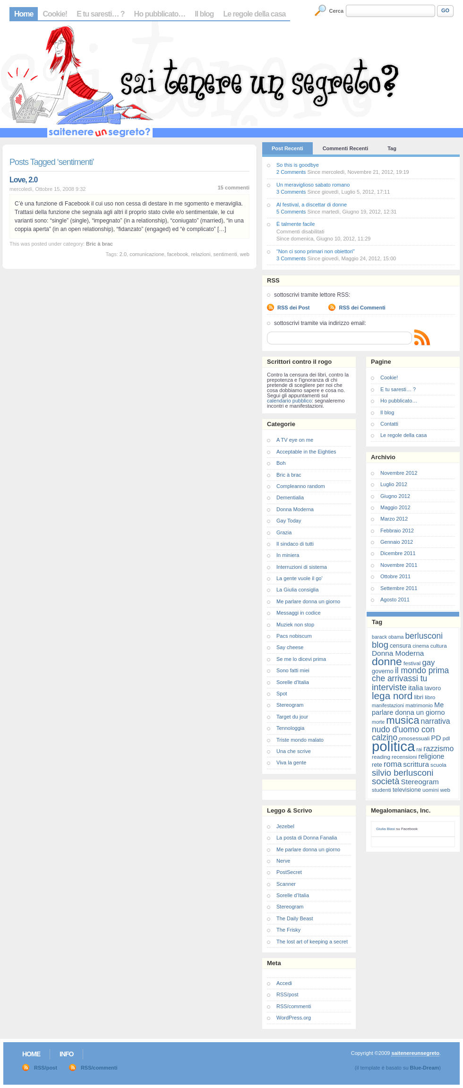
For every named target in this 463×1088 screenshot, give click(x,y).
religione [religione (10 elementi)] (431, 756)
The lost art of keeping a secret (312, 941)
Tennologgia (290, 728)
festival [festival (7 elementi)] (411, 663)
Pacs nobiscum (294, 636)
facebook (178, 254)
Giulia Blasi (385, 829)
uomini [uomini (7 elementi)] (430, 790)
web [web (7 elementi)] (445, 790)
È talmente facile (295, 224)
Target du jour (292, 717)
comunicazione (146, 254)
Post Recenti (287, 148)
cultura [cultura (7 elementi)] (438, 646)
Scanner (286, 884)
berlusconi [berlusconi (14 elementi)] (424, 636)
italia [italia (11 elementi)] (415, 688)
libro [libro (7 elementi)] (430, 697)
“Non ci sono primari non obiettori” (315, 251)
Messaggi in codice (298, 613)
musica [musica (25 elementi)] (402, 720)
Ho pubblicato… (160, 14)
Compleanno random (300, 486)
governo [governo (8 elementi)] (383, 671)
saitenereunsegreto (415, 1053)
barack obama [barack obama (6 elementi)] (388, 637)
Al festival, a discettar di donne (311, 204)
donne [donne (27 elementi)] (387, 661)
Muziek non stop (295, 624)
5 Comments (291, 211)
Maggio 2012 (395, 507)
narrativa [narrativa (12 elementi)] (435, 721)
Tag (391, 148)
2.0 (123, 254)
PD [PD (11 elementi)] (436, 738)
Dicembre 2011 (398, 553)
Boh (281, 463)
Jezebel (285, 826)
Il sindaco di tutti (295, 544)
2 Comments (291, 172)
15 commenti (233, 187)
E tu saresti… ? (100, 14)
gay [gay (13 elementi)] (428, 662)
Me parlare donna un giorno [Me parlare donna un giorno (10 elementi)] (408, 708)
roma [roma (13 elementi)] (393, 764)
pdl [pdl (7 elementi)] (446, 738)
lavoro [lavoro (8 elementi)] (433, 688)
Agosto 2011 (395, 599)
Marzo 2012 (394, 519)
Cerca (336, 11)
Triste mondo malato (300, 740)
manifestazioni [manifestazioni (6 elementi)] (388, 705)
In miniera (287, 555)
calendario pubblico (289, 400)
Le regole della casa (254, 14)
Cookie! (55, 14)
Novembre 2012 (398, 473)
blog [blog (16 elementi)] (380, 645)
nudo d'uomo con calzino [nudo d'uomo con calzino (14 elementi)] (403, 733)
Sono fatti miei (292, 670)
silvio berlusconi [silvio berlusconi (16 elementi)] (402, 773)
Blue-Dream (424, 1068)
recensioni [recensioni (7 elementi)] (404, 757)
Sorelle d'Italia (292, 682)
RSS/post (287, 994)
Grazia (284, 532)
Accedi (284, 983)
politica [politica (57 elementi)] (393, 746)
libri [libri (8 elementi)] (418, 697)
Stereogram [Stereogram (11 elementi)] (420, 782)
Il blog (204, 14)
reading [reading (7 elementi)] (381, 757)
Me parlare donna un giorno (308, 601)
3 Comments (291, 192)
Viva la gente (291, 762)
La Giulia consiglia (297, 589)
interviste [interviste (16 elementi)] (389, 687)
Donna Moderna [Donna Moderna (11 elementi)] (398, 653)
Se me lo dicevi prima (301, 659)
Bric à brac (99, 244)
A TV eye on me (294, 440)
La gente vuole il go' (299, 578)
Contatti (389, 424)
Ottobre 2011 (395, 576)
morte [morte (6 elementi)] (378, 722)
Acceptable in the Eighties (306, 451)
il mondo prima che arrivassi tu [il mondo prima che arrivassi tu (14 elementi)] (410, 674)
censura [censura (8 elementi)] (400, 645)
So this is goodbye (297, 165)
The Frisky (288, 930)
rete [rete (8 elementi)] (377, 764)
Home (23, 14)
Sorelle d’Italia (292, 895)
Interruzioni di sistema (301, 567)
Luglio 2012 (393, 484)
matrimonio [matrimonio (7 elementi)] (419, 705)
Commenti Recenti (346, 148)
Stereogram (289, 705)
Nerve (283, 861)
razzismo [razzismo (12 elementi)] (438, 749)
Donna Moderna (295, 509)
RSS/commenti (293, 1006)
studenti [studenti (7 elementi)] (381, 790)
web (244, 254)
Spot (281, 693)
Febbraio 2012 (397, 530)
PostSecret (289, 872)
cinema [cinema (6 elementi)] (420, 646)
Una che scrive (293, 751)
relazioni (200, 254)
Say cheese (289, 647)
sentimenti (225, 254)
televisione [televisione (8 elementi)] (407, 789)
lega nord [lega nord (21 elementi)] (392, 695)
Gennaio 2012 (396, 542)
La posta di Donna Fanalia (306, 837)
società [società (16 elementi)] (385, 781)
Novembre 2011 (398, 565)
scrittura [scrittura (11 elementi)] (416, 764)
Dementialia (290, 497)
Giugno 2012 (395, 496)
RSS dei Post (293, 307)
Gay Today (288, 520)
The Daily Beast (294, 918)
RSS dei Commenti (362, 307)
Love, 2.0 (23, 180)
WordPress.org (293, 1017)
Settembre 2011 (398, 588)
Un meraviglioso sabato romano (313, 185)
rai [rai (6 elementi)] (419, 749)
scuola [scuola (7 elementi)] (438, 765)
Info (66, 1054)
